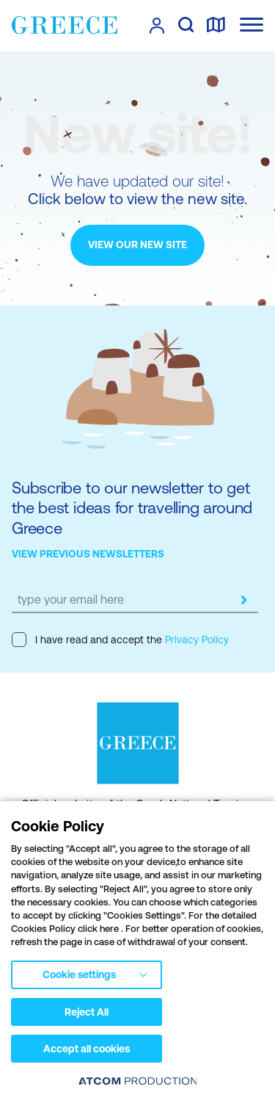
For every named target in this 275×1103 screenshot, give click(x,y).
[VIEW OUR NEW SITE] (137, 245)
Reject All (87, 1012)
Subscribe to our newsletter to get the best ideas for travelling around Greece (132, 508)
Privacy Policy (195, 639)
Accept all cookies (86, 1049)
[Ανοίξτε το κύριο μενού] (251, 24)
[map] (215, 25)
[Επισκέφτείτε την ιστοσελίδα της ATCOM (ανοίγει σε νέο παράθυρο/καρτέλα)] (137, 1080)
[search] (186, 25)
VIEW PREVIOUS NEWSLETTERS (88, 554)
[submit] (243, 600)
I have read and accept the (120, 639)
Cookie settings (79, 974)
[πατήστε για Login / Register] (157, 26)
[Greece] (64, 25)
